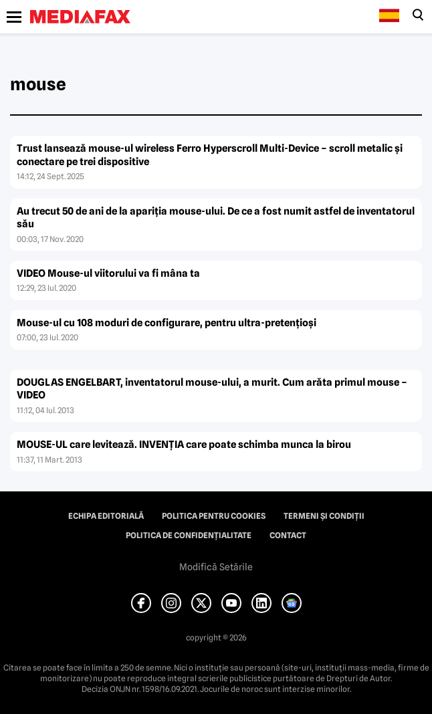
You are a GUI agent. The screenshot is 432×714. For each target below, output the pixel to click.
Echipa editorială (106, 516)
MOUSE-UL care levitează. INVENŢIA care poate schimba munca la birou (184, 445)
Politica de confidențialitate (188, 535)
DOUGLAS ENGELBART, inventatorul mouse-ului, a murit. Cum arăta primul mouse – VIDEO (212, 389)
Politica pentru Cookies (213, 516)
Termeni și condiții (324, 516)
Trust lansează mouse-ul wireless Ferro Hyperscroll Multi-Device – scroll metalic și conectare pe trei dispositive (210, 155)
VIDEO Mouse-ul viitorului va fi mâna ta (108, 273)
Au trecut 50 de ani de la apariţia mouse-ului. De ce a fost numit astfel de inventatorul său (216, 218)
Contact (287, 535)
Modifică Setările (216, 567)
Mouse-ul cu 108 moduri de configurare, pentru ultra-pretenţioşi (166, 323)
